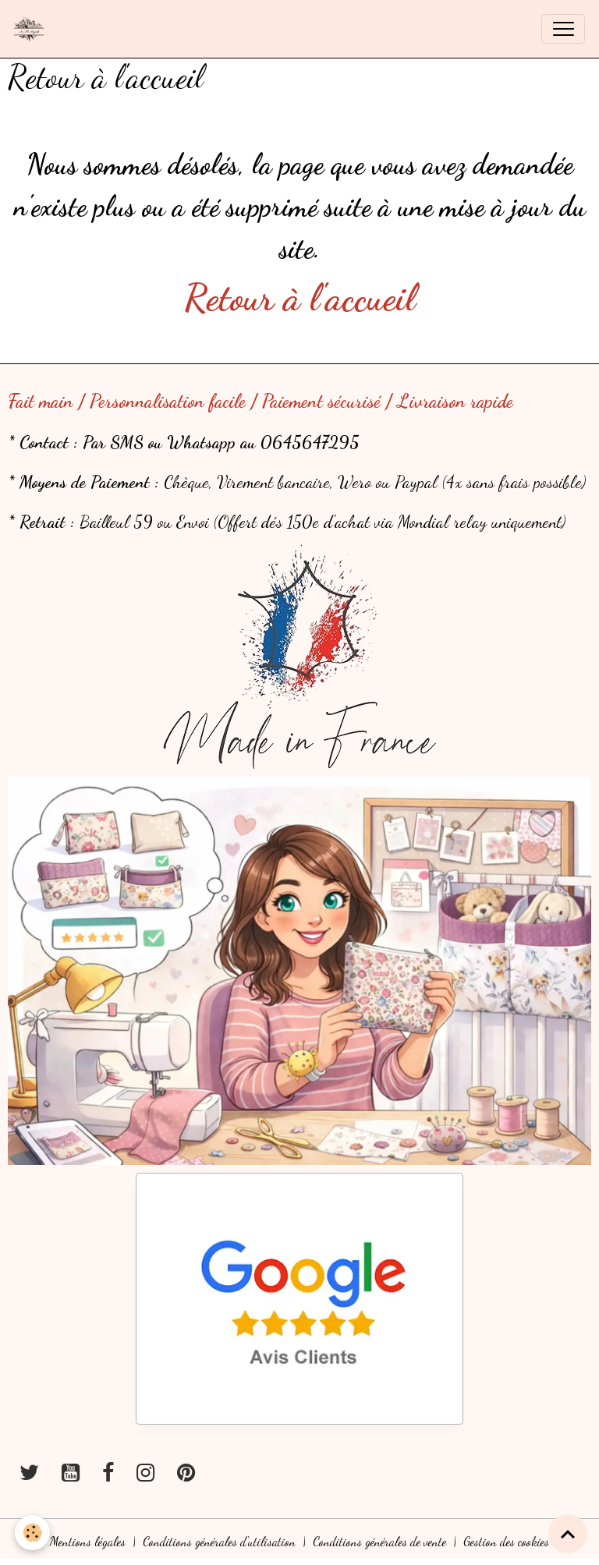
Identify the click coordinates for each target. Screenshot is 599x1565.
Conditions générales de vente (379, 1542)
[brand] (32, 29)
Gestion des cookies (506, 1542)
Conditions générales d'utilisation (219, 1542)
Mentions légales (88, 1542)
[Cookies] (33, 1532)
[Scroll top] (567, 1533)
